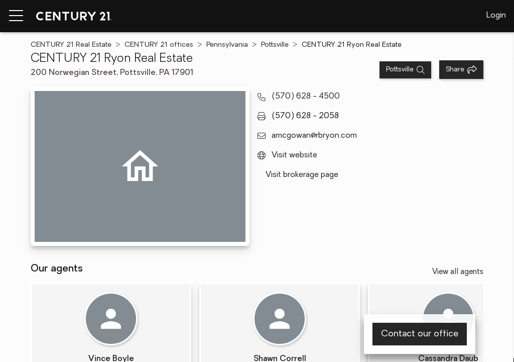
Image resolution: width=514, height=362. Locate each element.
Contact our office (419, 334)
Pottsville (275, 45)
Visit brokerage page (302, 175)
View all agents (457, 272)
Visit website (294, 155)
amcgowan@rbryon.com (314, 136)
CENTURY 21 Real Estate (71, 45)
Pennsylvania (227, 45)
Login (496, 16)
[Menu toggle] (16, 16)
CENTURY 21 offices (158, 45)
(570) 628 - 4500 (306, 97)
